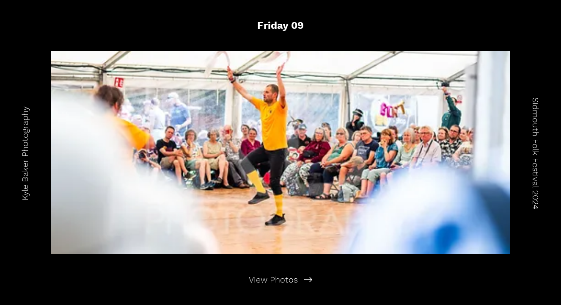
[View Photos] (280, 279)
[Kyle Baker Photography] (25, 152)
